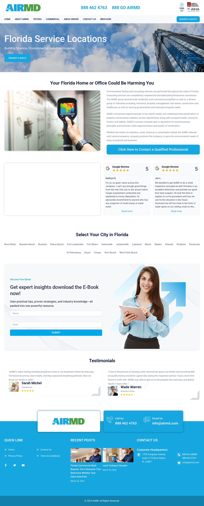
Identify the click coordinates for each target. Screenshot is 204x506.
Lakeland (136, 244)
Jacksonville (122, 244)
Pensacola (194, 244)
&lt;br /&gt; (52, 189)
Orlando (169, 244)
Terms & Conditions (48, 456)
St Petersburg (74, 252)
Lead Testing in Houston (115, 465)
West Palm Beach (128, 252)
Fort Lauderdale (75, 244)
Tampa (97, 252)
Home (9, 449)
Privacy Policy (13, 456)
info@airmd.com (165, 423)
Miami (148, 244)
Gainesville (107, 244)
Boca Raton (10, 244)
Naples (158, 244)
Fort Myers (92, 244)
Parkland (181, 244)
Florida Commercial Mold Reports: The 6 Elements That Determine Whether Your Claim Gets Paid (86, 471)
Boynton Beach (27, 244)
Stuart (87, 252)
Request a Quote (17, 58)
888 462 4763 (94, 7)
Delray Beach (57, 244)
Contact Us (43, 449)
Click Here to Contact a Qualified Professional (153, 149)
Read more (127, 211)
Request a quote (188, 19)
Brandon (42, 244)
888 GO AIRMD (126, 7)
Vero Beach (110, 252)
